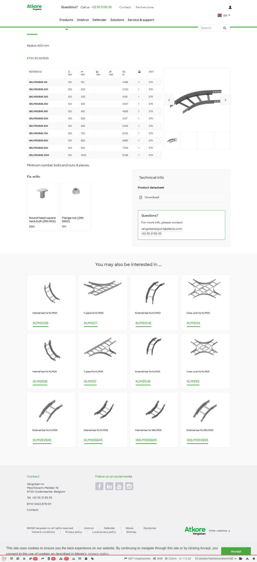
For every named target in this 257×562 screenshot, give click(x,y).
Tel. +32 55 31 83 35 (39, 511)
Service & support (141, 20)
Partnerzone (145, 7)
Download (152, 214)
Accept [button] (236, 551)
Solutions (117, 20)
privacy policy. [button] (98, 554)
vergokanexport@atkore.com (161, 246)
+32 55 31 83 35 (101, 7)
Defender (100, 20)
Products (66, 20)
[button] (224, 15)
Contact (125, 7)
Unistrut (83, 20)
